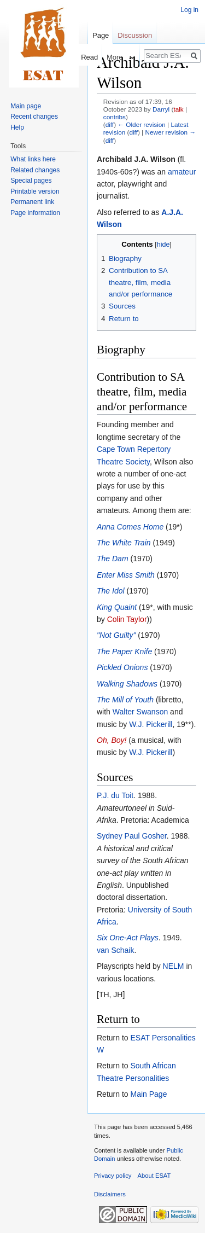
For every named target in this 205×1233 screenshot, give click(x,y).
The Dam (112, 558)
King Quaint (117, 607)
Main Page (148, 1094)
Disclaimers (110, 1194)
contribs (114, 116)
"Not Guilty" (116, 635)
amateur (182, 171)
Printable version (34, 191)
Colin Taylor (127, 619)
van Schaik (115, 950)
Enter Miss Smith (126, 575)
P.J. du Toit (115, 795)
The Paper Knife (124, 651)
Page (100, 35)
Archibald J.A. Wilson (136, 159)
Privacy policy (112, 1175)
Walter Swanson (140, 711)
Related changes (35, 170)
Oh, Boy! (111, 740)
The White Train (124, 542)
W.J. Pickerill (150, 724)
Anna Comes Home (130, 526)
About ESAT (154, 1175)
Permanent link (32, 202)
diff (110, 124)
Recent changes (34, 116)
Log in (189, 10)
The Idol (111, 590)
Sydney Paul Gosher (132, 835)
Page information (35, 213)
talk (178, 109)
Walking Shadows (127, 683)
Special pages (30, 180)
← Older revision (142, 124)
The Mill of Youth (125, 699)
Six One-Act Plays (128, 937)
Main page (25, 106)
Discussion (135, 35)
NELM (173, 966)
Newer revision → (170, 132)
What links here (33, 159)
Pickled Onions (122, 667)
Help (17, 127)
